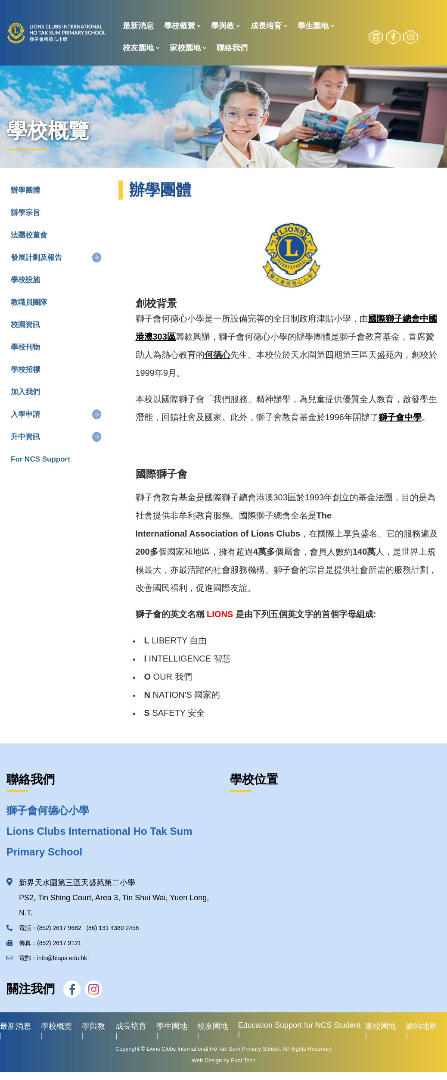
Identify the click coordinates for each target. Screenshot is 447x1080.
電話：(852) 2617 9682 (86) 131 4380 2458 (72, 927)
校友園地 (138, 48)
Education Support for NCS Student (299, 1025)
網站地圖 (421, 1026)
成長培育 (266, 26)
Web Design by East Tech (223, 1060)
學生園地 (313, 26)
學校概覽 (179, 26)
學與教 (222, 26)
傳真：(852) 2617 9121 (45, 943)
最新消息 (138, 26)
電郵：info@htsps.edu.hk (46, 958)
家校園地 (185, 48)
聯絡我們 (232, 48)
